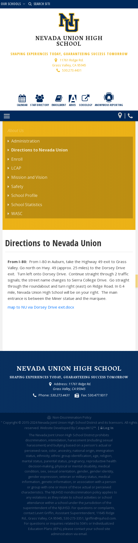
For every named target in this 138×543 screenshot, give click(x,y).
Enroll (16, 159)
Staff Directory (39, 101)
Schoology (85, 101)
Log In (108, 428)
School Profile (24, 195)
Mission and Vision (29, 177)
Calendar (22, 101)
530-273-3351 (74, 518)
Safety (17, 186)
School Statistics (26, 204)
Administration (25, 141)
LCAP (16, 168)
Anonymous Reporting (109, 99)
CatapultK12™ (86, 428)
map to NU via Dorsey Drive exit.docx (41, 307)
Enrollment (59, 101)
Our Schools (13, 4)
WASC (16, 213)
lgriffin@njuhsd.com (100, 518)
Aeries (72, 101)
